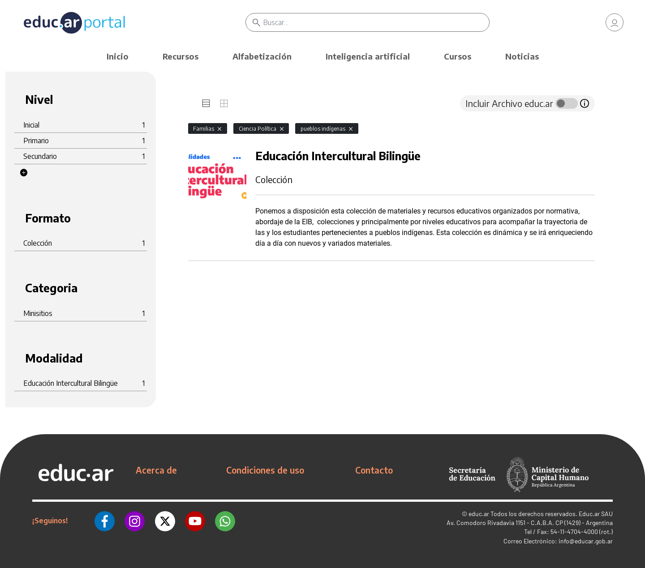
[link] (615, 22)
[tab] (206, 103)
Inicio (118, 56)
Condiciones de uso (265, 470)
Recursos (180, 56)
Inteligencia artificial (368, 56)
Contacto (374, 470)
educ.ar (479, 513)
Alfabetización (262, 56)
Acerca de (156, 470)
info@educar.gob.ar (586, 541)
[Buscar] (376, 22)
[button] (23, 172)
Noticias (522, 56)
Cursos (457, 56)
